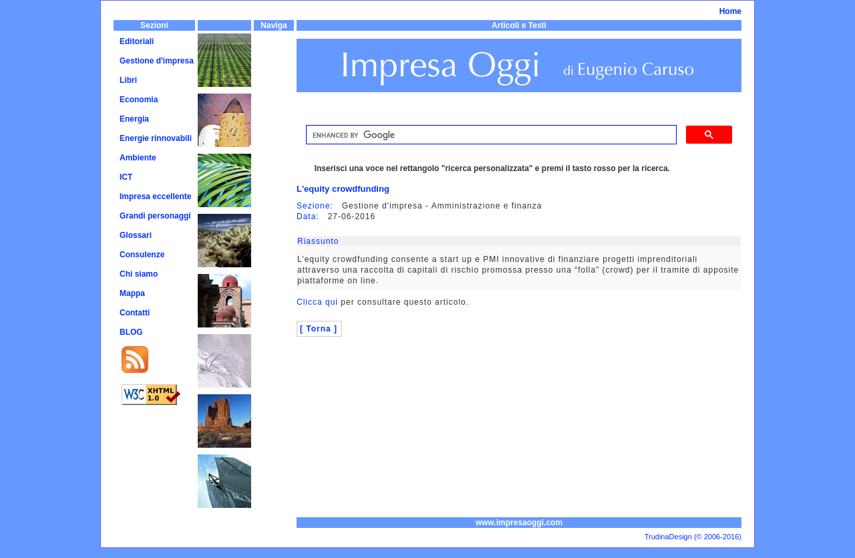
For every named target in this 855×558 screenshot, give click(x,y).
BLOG (131, 332)
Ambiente (138, 157)
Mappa (132, 293)
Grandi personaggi (155, 216)
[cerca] (490, 135)
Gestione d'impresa (157, 60)
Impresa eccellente (155, 196)
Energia (134, 119)
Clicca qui (317, 302)
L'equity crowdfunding (343, 189)
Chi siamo (139, 274)
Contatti (135, 312)
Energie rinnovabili (156, 138)
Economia (139, 99)
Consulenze (142, 254)
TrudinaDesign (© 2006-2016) (693, 537)
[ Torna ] (318, 328)
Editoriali (137, 41)
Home (730, 11)
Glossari (136, 235)
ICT (126, 177)
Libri (128, 80)
